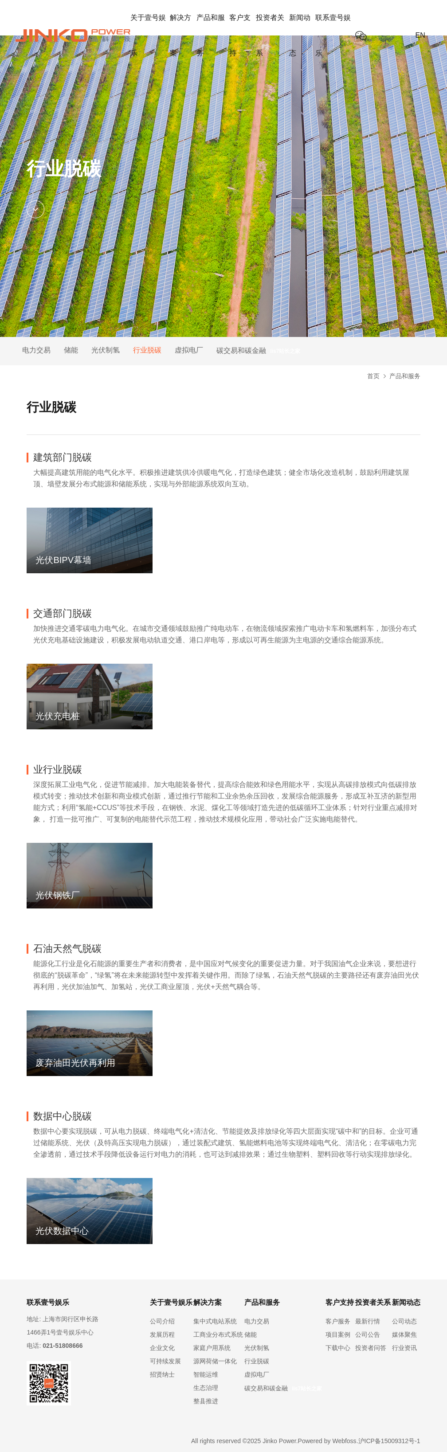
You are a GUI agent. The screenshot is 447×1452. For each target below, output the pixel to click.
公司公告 (367, 1334)
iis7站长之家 (285, 351)
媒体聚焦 (404, 1334)
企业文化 (162, 1347)
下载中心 (337, 1347)
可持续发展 (165, 1361)
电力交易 (36, 350)
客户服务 (337, 1321)
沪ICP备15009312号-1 (389, 1440)
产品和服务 (210, 35)
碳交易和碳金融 (241, 350)
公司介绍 (162, 1321)
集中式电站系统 (215, 1321)
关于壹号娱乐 (148, 35)
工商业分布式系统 (218, 1334)
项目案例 (337, 1334)
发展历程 (162, 1334)
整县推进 (205, 1401)
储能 (71, 350)
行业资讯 (404, 1347)
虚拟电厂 (189, 350)
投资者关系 (270, 35)
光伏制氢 (105, 350)
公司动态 (404, 1321)
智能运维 (205, 1374)
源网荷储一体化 (215, 1361)
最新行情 (367, 1321)
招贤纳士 (162, 1374)
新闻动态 (299, 35)
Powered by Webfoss (327, 1440)
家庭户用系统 (212, 1347)
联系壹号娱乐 (333, 35)
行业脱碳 (147, 350)
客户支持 (240, 35)
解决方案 (180, 35)
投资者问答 (370, 1347)
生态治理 (205, 1387)
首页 (373, 376)
